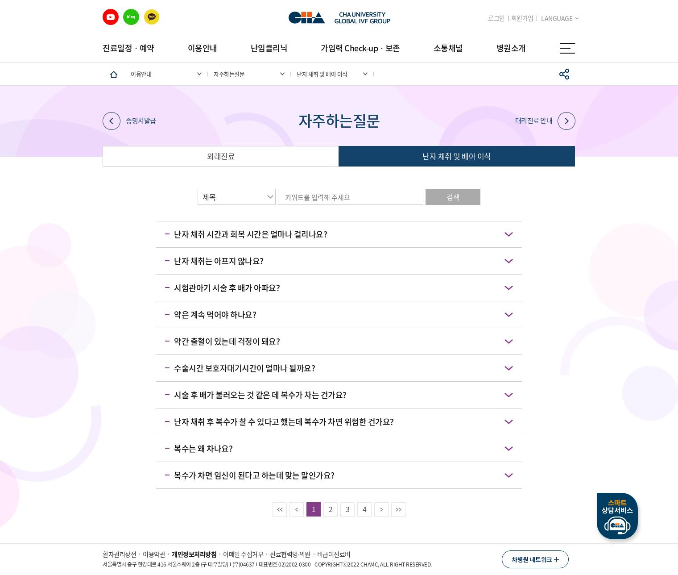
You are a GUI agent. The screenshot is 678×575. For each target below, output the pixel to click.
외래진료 (221, 156)
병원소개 (511, 48)
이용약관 (154, 554)
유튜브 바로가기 (111, 17)
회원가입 (522, 18)
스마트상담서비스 (617, 516)
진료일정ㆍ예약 (128, 48)
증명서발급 (129, 121)
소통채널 (448, 48)
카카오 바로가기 (152, 17)
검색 (452, 197)
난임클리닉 (269, 48)
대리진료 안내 (545, 121)
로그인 (496, 18)
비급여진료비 (334, 554)
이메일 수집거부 (243, 554)
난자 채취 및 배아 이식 (456, 156)
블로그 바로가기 (131, 17)
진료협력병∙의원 (290, 554)
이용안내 (202, 48)
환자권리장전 (119, 554)
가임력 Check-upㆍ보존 (360, 48)
